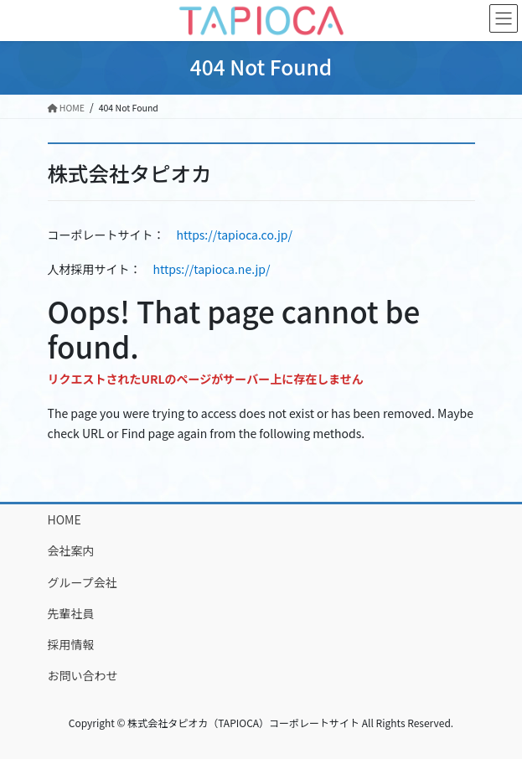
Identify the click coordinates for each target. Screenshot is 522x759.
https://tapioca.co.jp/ (234, 234)
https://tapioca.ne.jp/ (212, 269)
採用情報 (71, 644)
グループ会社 (82, 582)
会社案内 (71, 550)
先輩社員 (71, 613)
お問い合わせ (83, 675)
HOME (64, 519)
